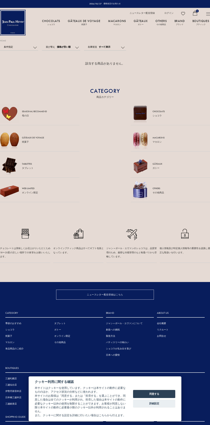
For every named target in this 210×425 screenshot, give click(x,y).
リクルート (162, 282)
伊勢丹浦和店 (62, 343)
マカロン (10, 295)
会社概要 (161, 276)
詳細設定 (154, 403)
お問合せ (161, 288)
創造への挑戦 (113, 282)
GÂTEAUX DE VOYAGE (84, 22)
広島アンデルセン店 (117, 331)
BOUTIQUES (200, 22)
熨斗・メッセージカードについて (22, 380)
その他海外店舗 (165, 331)
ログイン (169, 13)
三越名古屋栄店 (63, 350)
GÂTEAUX (141, 22)
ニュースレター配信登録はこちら (105, 242)
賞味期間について (14, 392)
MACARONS (117, 22)
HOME (3, 40)
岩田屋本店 (112, 343)
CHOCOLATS (51, 22)
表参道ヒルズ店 (63, 331)
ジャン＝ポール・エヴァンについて (124, 276)
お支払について (13, 398)
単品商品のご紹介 (14, 301)
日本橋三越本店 (13, 350)
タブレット (60, 276)
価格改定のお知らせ (112, 3)
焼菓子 (8, 288)
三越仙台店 (11, 337)
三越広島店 (112, 337)
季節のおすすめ (13, 276)
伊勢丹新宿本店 (13, 343)
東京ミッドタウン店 (65, 337)
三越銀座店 (11, 356)
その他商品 (60, 295)
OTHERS (161, 22)
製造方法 (110, 288)
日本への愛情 (113, 307)
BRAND (179, 22)
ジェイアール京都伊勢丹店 (69, 356)
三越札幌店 (11, 331)
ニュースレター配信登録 (142, 13)
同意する (154, 393)
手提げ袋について (14, 386)
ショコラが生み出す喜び (118, 301)
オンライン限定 (62, 288)
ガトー (57, 282)
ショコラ (10, 282)
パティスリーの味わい (117, 295)
